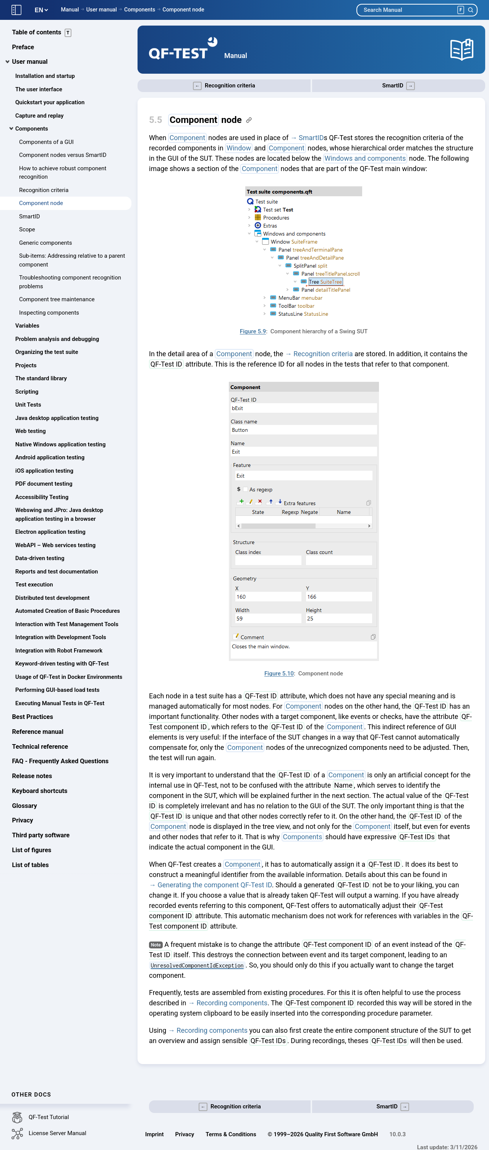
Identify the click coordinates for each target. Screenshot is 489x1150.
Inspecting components (49, 313)
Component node (183, 9)
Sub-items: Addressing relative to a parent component (72, 260)
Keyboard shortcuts (40, 791)
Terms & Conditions (231, 1134)
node (205, 120)
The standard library (41, 378)
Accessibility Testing (41, 497)
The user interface (38, 89)
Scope (27, 229)
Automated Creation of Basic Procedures (67, 611)
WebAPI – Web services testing (55, 545)
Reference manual (38, 732)
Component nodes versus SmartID (63, 155)
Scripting (27, 392)
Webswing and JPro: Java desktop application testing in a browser (59, 515)
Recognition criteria (43, 190)
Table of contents (42, 33)
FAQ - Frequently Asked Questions (60, 762)
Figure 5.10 (279, 673)
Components (139, 9)
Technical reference (40, 747)
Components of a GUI (46, 142)
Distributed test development (52, 598)
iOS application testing (44, 471)
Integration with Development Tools (60, 637)
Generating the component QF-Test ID (214, 885)
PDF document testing (43, 484)
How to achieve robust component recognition (62, 173)
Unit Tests (28, 405)
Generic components (45, 243)
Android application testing (49, 457)
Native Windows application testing (60, 444)
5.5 (155, 120)
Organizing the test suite (46, 352)
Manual (70, 9)
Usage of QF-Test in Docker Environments (68, 677)
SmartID (29, 216)
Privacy (22, 821)
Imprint (154, 1134)
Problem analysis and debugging (57, 339)
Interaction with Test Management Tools (66, 624)
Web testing (30, 431)
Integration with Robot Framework (58, 651)
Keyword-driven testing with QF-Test (62, 664)
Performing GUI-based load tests (57, 690)
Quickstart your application (49, 102)
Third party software (41, 835)
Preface (23, 47)
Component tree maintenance (57, 299)
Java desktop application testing (57, 418)
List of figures (32, 850)
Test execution (34, 584)
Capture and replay (39, 116)
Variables (27, 326)
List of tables (30, 865)
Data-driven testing (39, 558)
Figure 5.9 (253, 331)
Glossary (24, 806)
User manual (101, 9)
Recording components (231, 1003)
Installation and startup (45, 76)
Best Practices (32, 717)
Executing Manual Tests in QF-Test (59, 703)
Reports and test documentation (56, 572)
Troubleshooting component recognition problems (70, 282)
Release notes (32, 776)
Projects (26, 365)
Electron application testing (50, 532)
